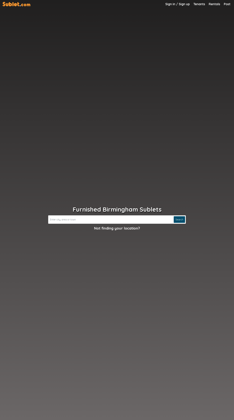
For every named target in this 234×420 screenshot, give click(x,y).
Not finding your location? (117, 228)
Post (227, 4)
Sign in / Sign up (177, 4)
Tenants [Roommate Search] (199, 4)
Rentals (214, 4)
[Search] (110, 219)
